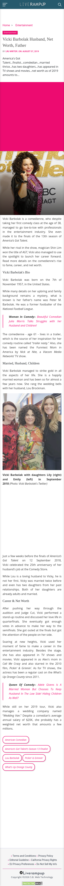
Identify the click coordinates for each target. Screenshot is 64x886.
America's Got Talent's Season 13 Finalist (26, 748)
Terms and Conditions (24, 855)
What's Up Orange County (18, 767)
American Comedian (15, 739)
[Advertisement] (32, 114)
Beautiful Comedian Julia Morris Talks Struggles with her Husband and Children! (35, 321)
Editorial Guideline (19, 860)
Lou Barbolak (12, 758)
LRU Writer (11, 51)
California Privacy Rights (44, 860)
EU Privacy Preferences (22, 864)
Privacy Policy (45, 855)
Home (6, 25)
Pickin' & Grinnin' (34, 758)
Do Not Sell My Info (47, 864)
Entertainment (24, 25)
